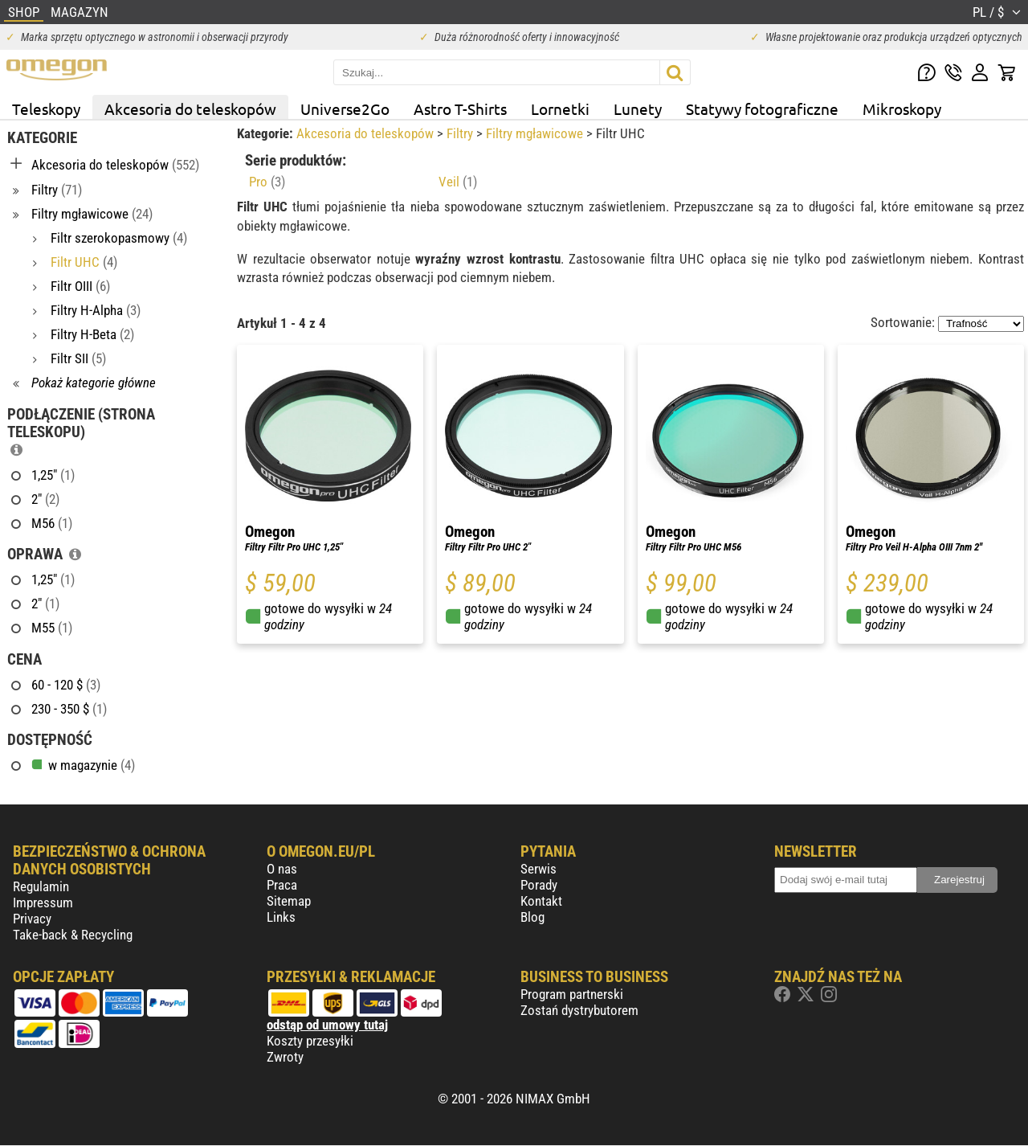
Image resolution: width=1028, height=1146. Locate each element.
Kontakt (541, 901)
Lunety (638, 108)
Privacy (32, 919)
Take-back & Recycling (73, 935)
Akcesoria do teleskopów (190, 108)
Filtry (461, 133)
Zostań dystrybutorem (579, 1010)
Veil (458, 182)
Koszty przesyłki (310, 1041)
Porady (538, 885)
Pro (267, 182)
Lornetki (560, 108)
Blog (532, 917)
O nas (282, 869)
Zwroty (285, 1057)
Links (281, 917)
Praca (282, 885)
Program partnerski (571, 994)
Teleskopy (46, 108)
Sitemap (289, 901)
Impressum (43, 902)
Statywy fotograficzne (762, 108)
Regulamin (41, 886)
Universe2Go (345, 108)
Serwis (538, 869)
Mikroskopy (902, 108)
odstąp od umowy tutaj (327, 1025)
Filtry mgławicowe (536, 133)
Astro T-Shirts (460, 108)
